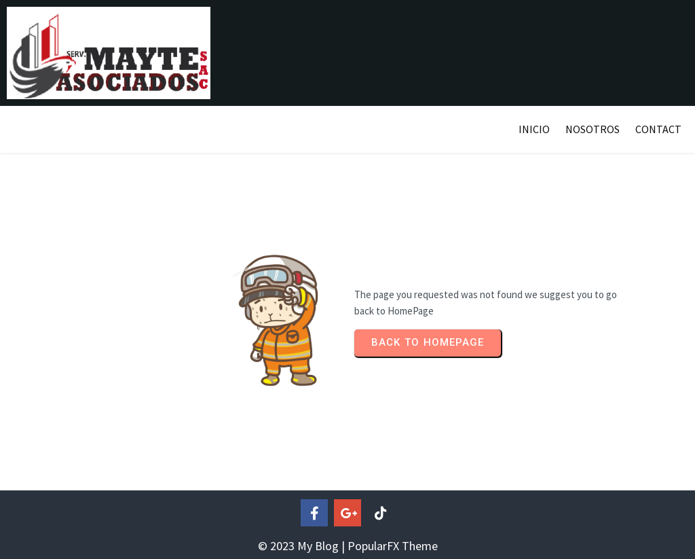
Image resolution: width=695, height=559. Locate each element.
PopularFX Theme (393, 546)
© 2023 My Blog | (303, 546)
